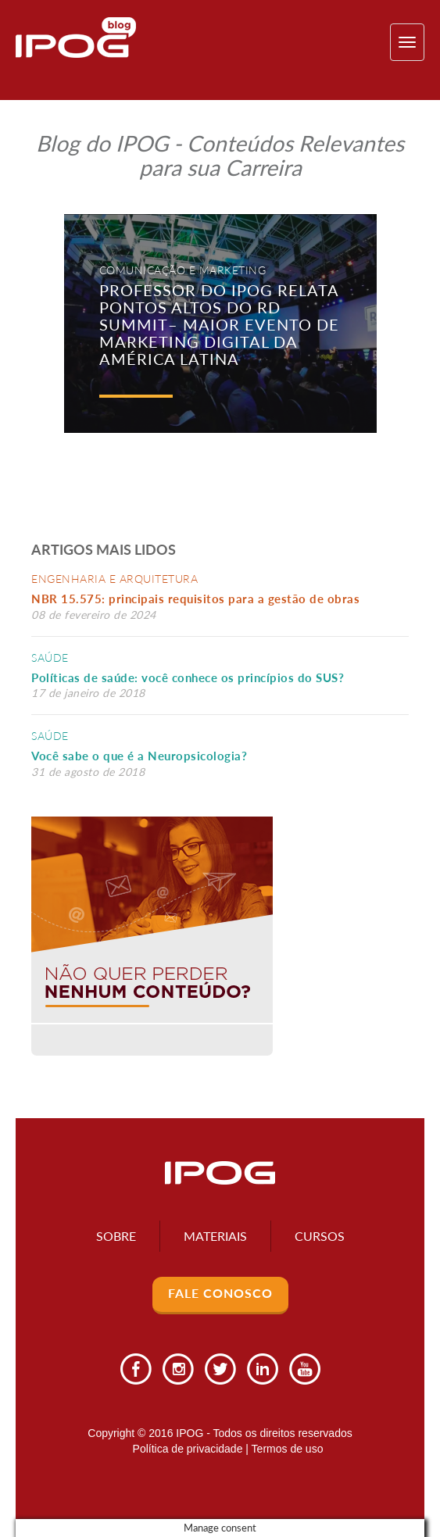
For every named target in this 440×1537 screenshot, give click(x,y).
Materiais (215, 1235)
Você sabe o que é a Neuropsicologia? (139, 756)
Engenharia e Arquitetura (114, 578)
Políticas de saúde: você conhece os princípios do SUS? (187, 677)
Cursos (320, 1235)
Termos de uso (288, 1448)
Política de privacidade (188, 1448)
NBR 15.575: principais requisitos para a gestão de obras (199, 599)
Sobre (116, 1235)
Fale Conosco (220, 1292)
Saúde (50, 657)
